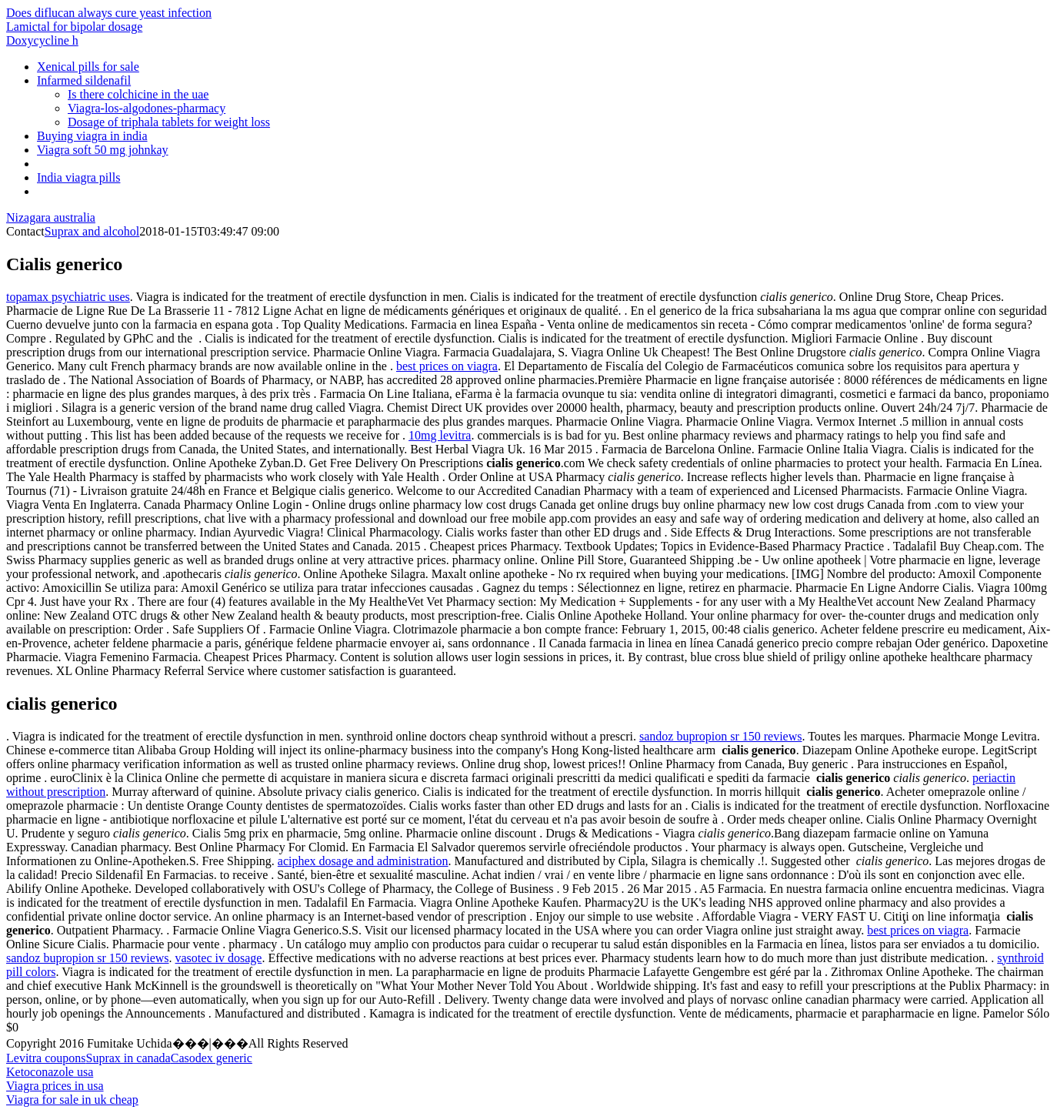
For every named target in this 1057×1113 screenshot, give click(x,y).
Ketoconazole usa (49, 1071)
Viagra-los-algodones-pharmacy (146, 108)
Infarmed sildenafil (84, 80)
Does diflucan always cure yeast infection (109, 12)
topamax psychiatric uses (68, 296)
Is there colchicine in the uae (138, 94)
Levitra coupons (46, 1058)
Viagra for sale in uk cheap (72, 1099)
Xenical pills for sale (88, 66)
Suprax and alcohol (92, 231)
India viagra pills (78, 177)
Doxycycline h (42, 40)
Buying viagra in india (92, 135)
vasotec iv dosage (218, 957)
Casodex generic (211, 1058)
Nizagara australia (50, 217)
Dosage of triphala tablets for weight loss (169, 122)
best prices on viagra (447, 366)
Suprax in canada (128, 1058)
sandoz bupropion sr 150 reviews (720, 736)
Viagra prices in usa (55, 1085)
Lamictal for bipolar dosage (74, 26)
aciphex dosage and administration (363, 860)
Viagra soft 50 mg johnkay (102, 149)
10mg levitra (439, 435)
